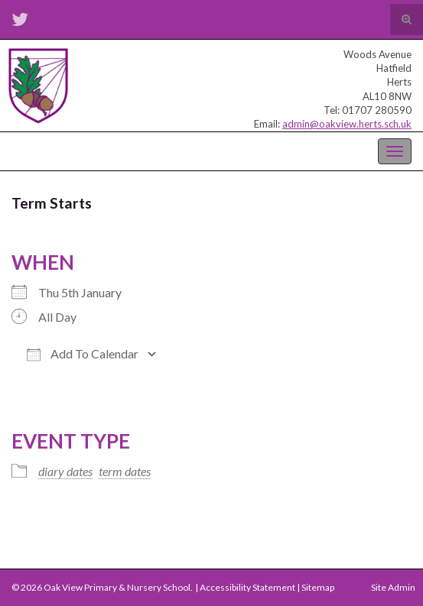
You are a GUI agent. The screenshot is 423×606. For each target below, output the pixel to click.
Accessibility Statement (247, 587)
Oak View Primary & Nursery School (87, 150)
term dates (125, 471)
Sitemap (317, 587)
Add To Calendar (82, 353)
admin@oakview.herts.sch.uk (347, 124)
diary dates (65, 471)
